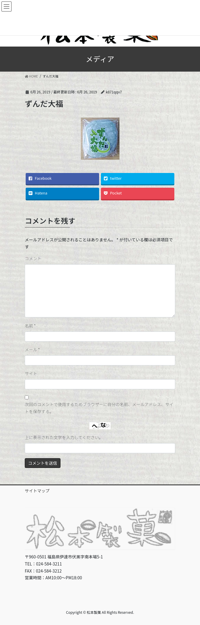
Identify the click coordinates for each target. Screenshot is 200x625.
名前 (30, 326)
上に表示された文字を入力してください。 (64, 437)
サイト (31, 373)
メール (32, 349)
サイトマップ (37, 491)
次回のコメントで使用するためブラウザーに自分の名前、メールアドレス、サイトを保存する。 (99, 407)
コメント (33, 258)
